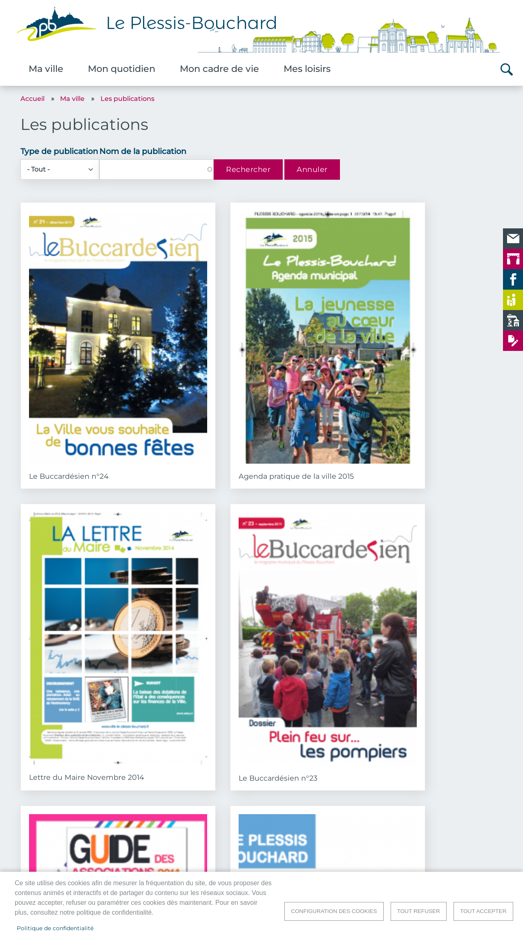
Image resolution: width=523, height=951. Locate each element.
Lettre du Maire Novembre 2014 (305, 359)
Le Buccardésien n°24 (69, 354)
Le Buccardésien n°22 (316, 544)
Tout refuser (418, 911)
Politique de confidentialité (55, 928)
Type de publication (59, 151)
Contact (491, 863)
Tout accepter (483, 911)
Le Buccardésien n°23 (440, 355)
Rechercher (506, 69)
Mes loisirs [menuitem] (307, 68)
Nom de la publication (142, 151)
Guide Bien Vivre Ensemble (183, 549)
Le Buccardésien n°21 (67, 735)
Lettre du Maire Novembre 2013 (429, 739)
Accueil (32, 99)
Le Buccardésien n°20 (192, 735)
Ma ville (72, 99)
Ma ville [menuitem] (46, 68)
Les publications (127, 99)
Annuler (312, 169)
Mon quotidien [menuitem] (121, 68)
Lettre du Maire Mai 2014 (446, 544)
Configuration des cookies (334, 911)
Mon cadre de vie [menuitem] (219, 68)
